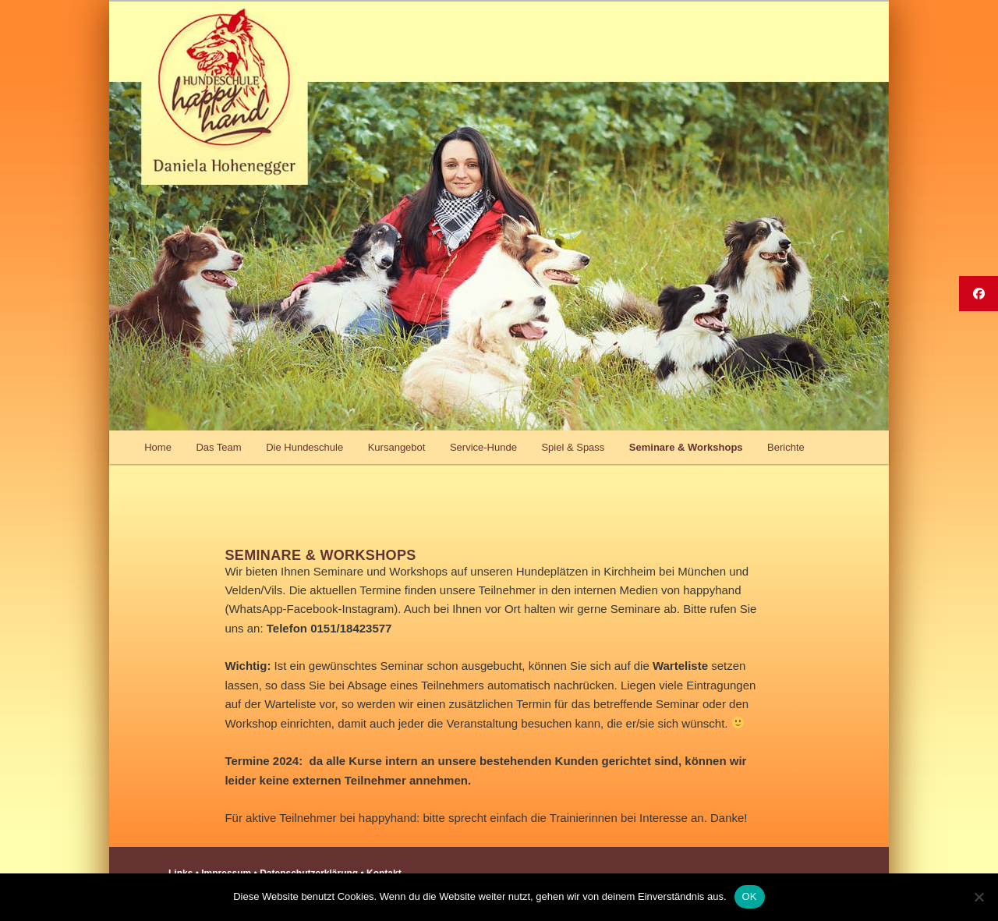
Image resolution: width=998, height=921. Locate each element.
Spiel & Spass (572, 447)
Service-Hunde (483, 447)
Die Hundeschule (304, 447)
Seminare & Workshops (686, 447)
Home (158, 447)
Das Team (218, 447)
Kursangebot (397, 447)
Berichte (786, 447)
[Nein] (978, 897)
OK (749, 896)
